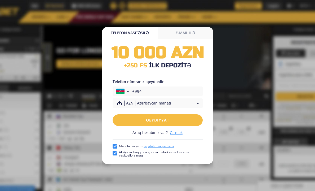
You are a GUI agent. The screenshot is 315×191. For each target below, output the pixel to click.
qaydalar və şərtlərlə (159, 146)
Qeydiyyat (157, 120)
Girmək (176, 132)
